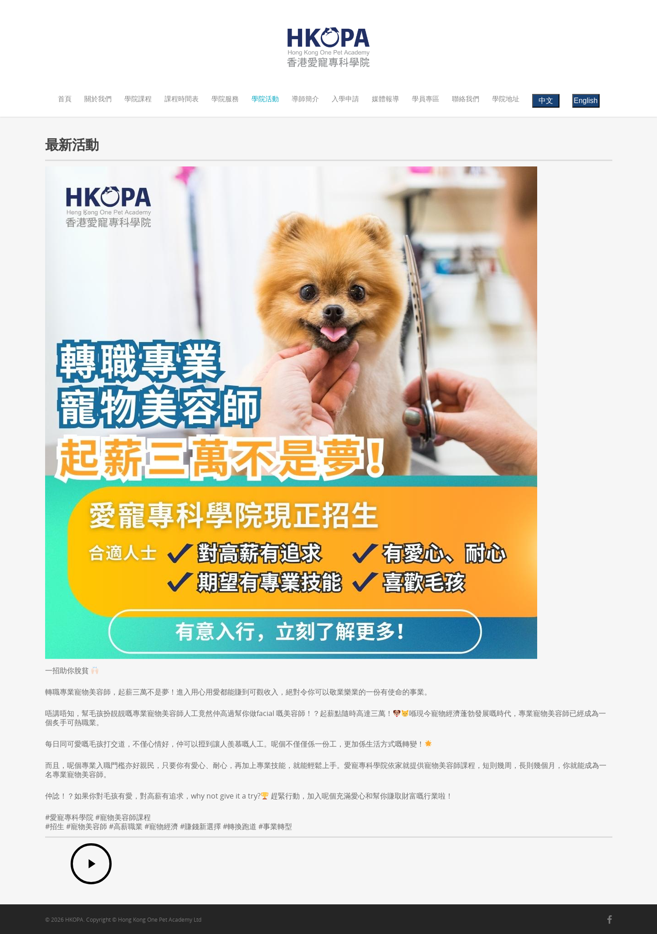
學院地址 (505, 98)
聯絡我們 (465, 98)
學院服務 (225, 98)
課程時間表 (181, 98)
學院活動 (265, 98)
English (585, 100)
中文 (546, 100)
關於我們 (98, 98)
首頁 (65, 98)
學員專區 (425, 98)
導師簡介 (305, 98)
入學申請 (345, 98)
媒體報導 (385, 98)
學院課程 (138, 98)
